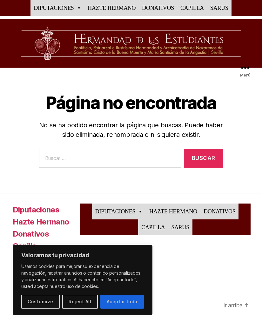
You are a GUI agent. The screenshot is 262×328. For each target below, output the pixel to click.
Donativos (158, 8)
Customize (40, 301)
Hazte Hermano (112, 8)
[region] (82, 280)
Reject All (80, 301)
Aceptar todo (122, 301)
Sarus (219, 8)
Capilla (192, 8)
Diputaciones (57, 8)
